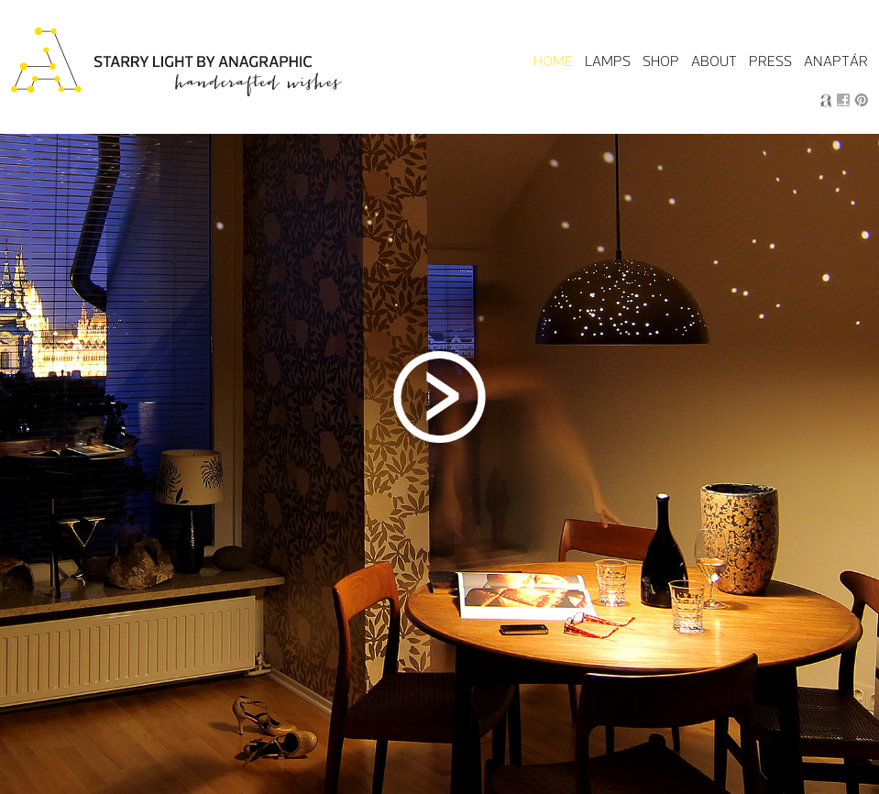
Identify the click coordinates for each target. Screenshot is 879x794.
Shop (661, 61)
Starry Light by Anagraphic (178, 63)
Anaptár (836, 61)
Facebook (844, 100)
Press (770, 61)
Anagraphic (826, 100)
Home (553, 61)
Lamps (608, 61)
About (714, 61)
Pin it (861, 100)
